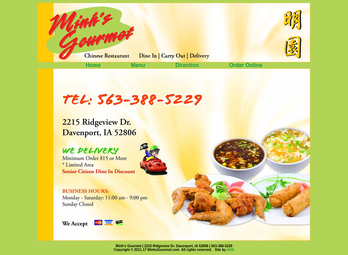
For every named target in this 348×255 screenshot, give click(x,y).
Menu (138, 65)
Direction (188, 65)
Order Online (245, 65)
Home (94, 65)
